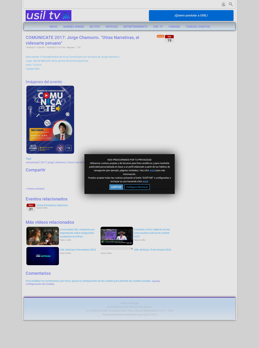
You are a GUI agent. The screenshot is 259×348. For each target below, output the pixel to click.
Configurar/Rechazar (137, 187)
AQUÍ (152, 170)
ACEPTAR (116, 187)
